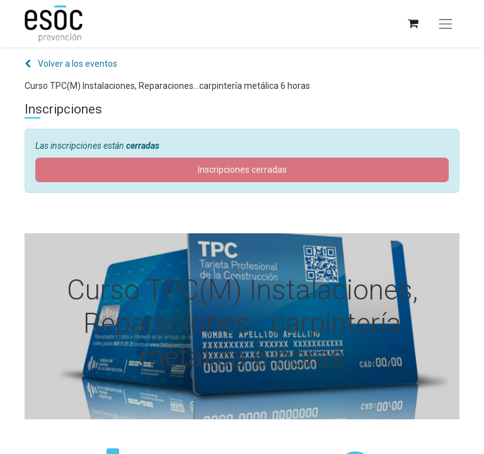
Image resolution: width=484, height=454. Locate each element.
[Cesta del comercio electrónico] (412, 23)
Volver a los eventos (71, 64)
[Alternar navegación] (445, 23)
